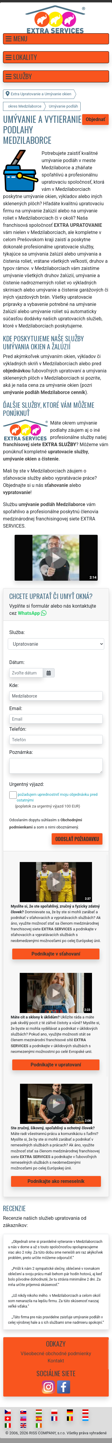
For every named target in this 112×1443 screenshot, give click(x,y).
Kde (13, 685)
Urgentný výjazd (26, 784)
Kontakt (55, 1361)
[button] (56, 38)
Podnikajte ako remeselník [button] (56, 1181)
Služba (16, 632)
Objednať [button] (95, 119)
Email (15, 708)
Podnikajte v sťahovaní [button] (55, 954)
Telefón (17, 729)
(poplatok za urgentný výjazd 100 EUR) (47, 806)
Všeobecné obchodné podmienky (56, 1353)
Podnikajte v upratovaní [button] (56, 1065)
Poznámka (20, 752)
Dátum (16, 662)
